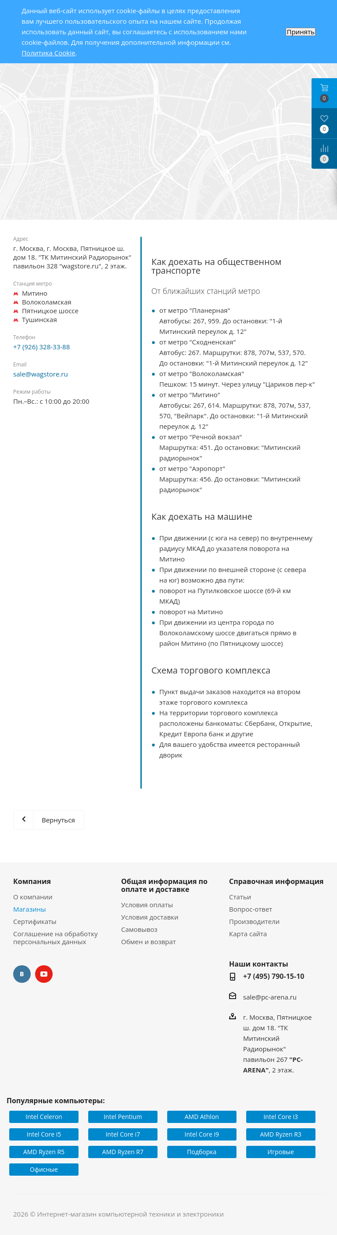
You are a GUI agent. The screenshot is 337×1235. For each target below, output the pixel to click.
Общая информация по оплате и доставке (164, 885)
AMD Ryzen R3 (280, 1134)
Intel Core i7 (123, 1134)
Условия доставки (150, 917)
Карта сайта (248, 933)
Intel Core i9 (202, 1134)
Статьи (240, 896)
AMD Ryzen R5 (44, 1152)
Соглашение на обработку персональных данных (55, 937)
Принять (300, 32)
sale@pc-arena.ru (270, 996)
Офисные (44, 1169)
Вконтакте (22, 974)
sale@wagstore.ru (40, 373)
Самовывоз (139, 929)
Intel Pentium (123, 1116)
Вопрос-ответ (250, 909)
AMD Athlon (202, 1116)
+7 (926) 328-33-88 (41, 346)
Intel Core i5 (44, 1134)
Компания (32, 881)
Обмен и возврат (148, 941)
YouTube (44, 974)
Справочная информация (276, 881)
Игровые (281, 1152)
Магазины (29, 909)
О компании (33, 896)
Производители (254, 921)
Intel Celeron (43, 1116)
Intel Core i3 (280, 1116)
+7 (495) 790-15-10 (274, 976)
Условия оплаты (147, 904)
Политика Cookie (48, 52)
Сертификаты (35, 921)
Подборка (201, 1152)
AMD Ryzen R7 (122, 1152)
